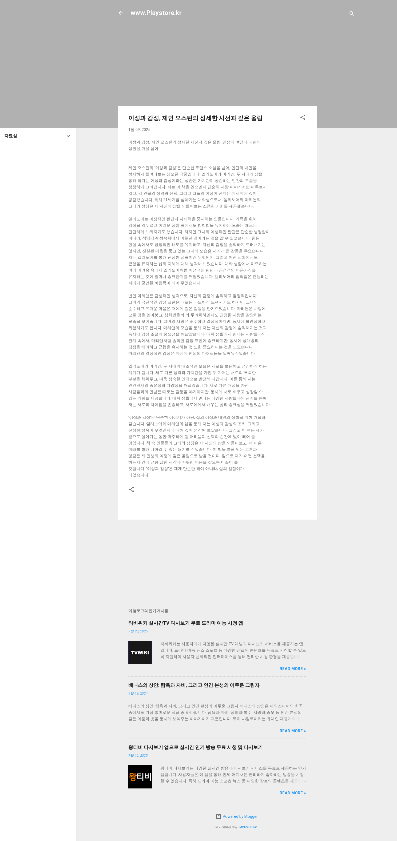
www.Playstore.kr (156, 13)
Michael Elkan (248, 827)
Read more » (293, 668)
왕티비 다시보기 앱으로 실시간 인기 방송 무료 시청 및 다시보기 (195, 747)
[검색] (352, 14)
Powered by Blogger (236, 816)
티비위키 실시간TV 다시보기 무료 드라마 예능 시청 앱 (185, 623)
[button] (303, 118)
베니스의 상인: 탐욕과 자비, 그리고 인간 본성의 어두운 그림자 (194, 685)
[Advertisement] (338, 107)
